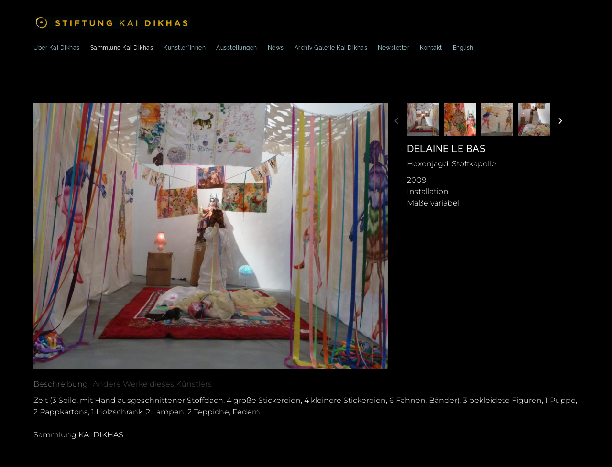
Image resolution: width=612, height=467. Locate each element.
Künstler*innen (185, 47)
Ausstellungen (236, 47)
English (463, 47)
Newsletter (393, 47)
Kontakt (431, 47)
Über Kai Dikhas (56, 47)
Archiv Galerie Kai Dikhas (331, 47)
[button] (396, 121)
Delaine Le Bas (446, 148)
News (276, 47)
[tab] (60, 384)
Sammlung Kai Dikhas (121, 47)
